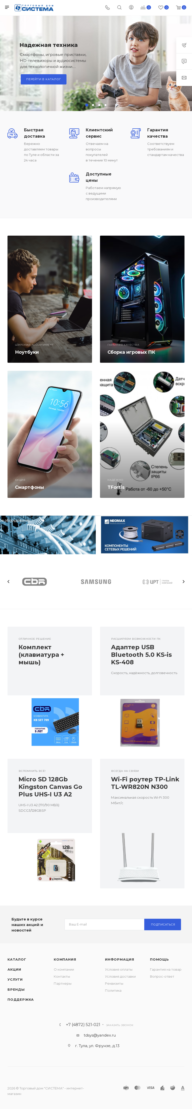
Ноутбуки (27, 352)
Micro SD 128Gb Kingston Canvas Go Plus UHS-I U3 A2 (50, 787)
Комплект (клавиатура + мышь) (41, 654)
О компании (64, 969)
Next (183, 582)
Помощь (159, 959)
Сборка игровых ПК (131, 352)
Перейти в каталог (43, 79)
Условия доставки (120, 976)
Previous (9, 582)
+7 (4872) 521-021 (83, 1025)
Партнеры (63, 983)
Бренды (16, 989)
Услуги (15, 979)
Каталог (17, 959)
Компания (65, 959)
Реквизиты (114, 983)
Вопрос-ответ (162, 976)
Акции (14, 969)
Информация (119, 959)
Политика (113, 990)
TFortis (116, 487)
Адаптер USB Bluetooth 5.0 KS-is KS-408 (141, 654)
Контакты (62, 976)
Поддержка (21, 999)
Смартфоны (29, 487)
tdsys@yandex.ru (100, 1035)
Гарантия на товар (166, 969)
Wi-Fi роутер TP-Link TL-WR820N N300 (145, 783)
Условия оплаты (118, 969)
